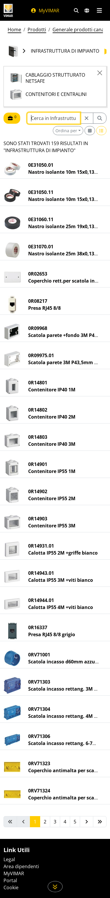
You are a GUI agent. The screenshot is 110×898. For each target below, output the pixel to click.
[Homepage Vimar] (8, 10)
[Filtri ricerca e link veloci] (76, 10)
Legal (9, 859)
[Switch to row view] (101, 130)
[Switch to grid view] (89, 130)
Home (14, 29)
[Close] (99, 72)
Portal (10, 880)
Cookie (11, 887)
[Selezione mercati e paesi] (87, 10)
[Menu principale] (99, 10)
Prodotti (37, 29)
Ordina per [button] (66, 130)
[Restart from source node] (86, 118)
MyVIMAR (45, 10)
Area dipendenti (21, 866)
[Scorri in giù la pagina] (55, 886)
